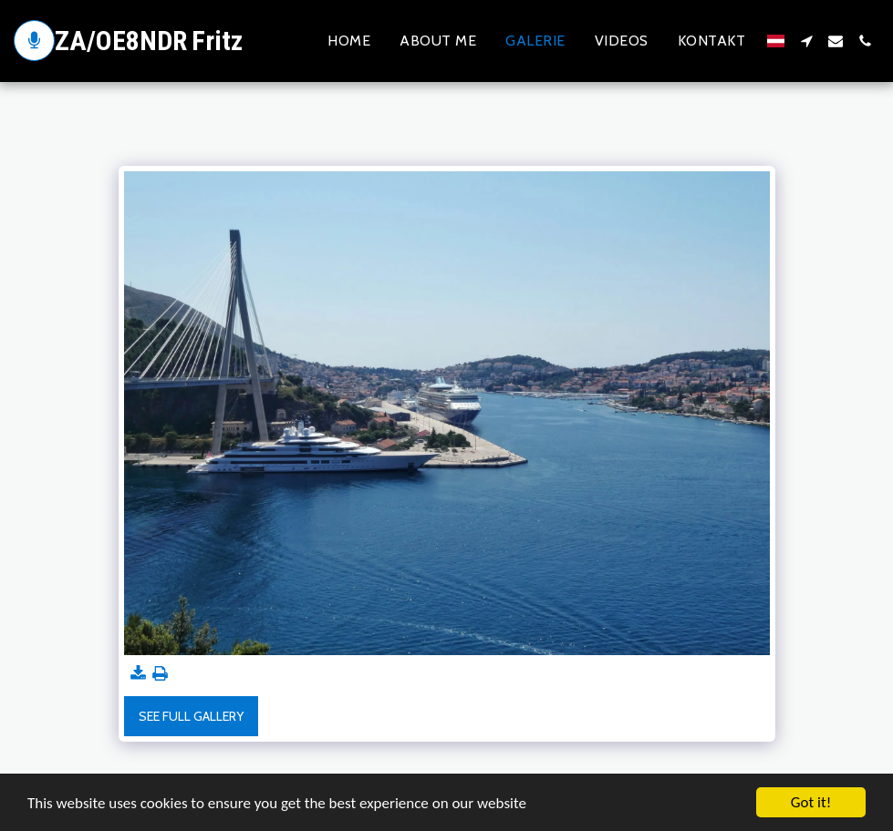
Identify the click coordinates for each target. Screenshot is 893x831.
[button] (806, 41)
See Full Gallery (191, 716)
